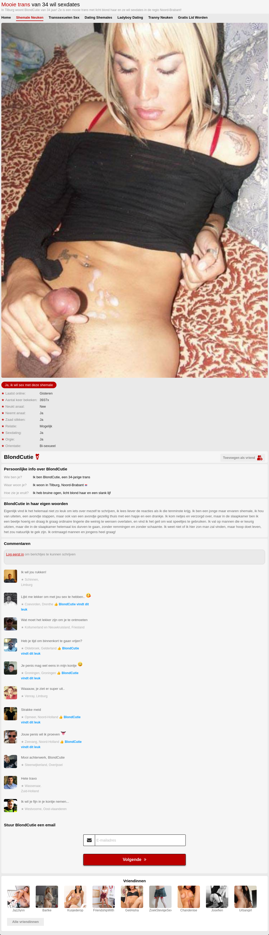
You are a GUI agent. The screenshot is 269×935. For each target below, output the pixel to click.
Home (6, 17)
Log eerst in (15, 554)
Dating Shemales (98, 17)
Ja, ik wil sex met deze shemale (29, 385)
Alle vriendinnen (25, 922)
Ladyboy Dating (130, 17)
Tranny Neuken (160, 17)
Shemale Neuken (29, 17)
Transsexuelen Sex (64, 17)
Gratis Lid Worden (193, 17)
